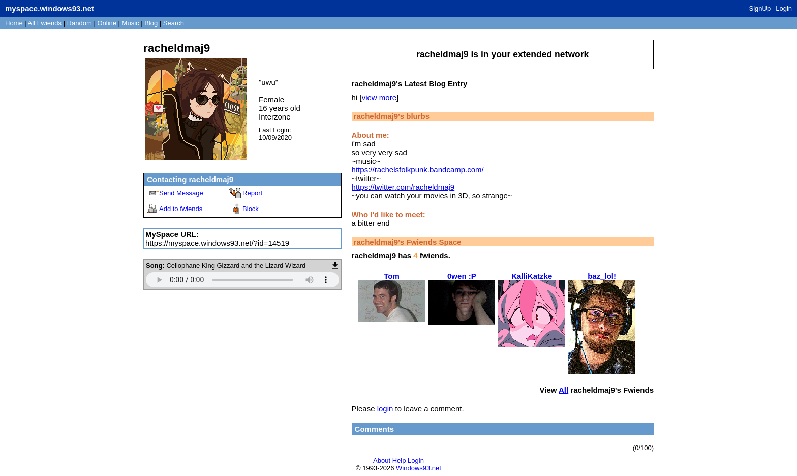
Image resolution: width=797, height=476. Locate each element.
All (45, 23)
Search (173, 23)
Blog (151, 23)
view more (379, 97)
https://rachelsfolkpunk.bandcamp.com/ (418, 169)
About (381, 460)
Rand (79, 23)
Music (130, 23)
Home (14, 23)
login (385, 408)
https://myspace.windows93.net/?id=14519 (217, 243)
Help (399, 460)
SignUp (760, 8)
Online (106, 23)
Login (784, 8)
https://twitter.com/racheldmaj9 (403, 187)
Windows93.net (418, 468)
